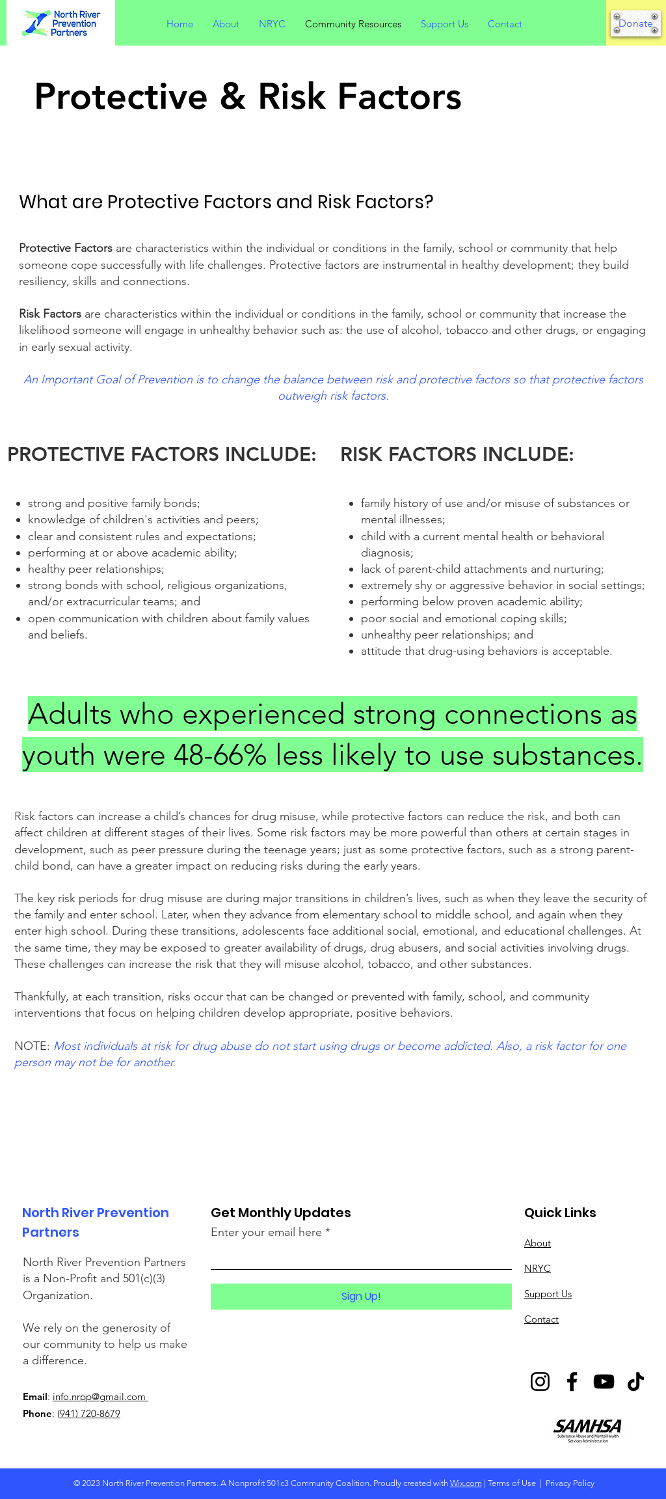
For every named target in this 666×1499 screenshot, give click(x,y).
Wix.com (466, 1483)
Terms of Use (512, 1483)
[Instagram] (540, 1381)
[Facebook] (572, 1381)
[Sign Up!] (361, 1297)
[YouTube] (604, 1381)
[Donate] (636, 23)
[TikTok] (635, 1381)
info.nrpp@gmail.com (100, 1396)
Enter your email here (266, 1232)
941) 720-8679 (90, 1413)
